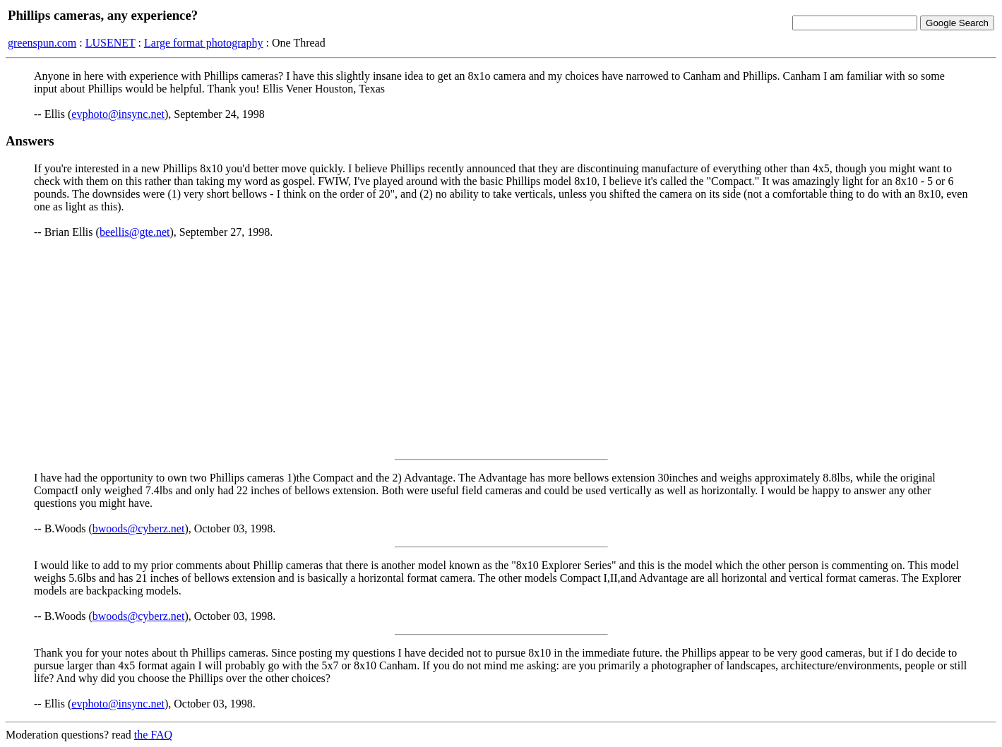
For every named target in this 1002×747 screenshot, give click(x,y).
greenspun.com (42, 43)
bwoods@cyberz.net (139, 528)
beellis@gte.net (135, 232)
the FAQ (153, 735)
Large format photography (203, 43)
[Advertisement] (501, 349)
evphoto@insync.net (118, 114)
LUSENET (110, 43)
